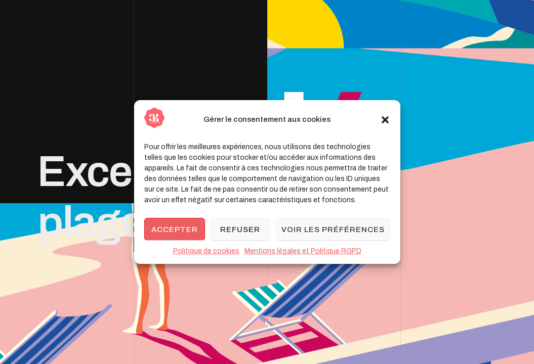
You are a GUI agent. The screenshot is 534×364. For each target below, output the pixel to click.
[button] (385, 120)
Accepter (174, 229)
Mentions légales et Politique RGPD (302, 251)
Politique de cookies (206, 251)
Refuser (240, 229)
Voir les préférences (333, 229)
